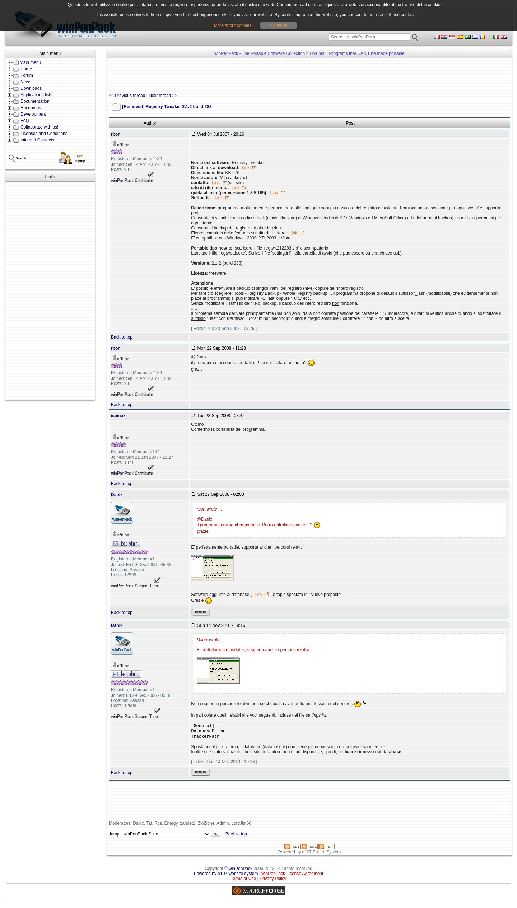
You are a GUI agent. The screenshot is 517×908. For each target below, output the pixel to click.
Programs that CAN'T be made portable (367, 53)
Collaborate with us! (39, 127)
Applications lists (36, 94)
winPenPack (240, 871)
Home (26, 68)
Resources (30, 107)
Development (33, 114)
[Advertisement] (50, 291)
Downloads (31, 88)
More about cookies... (234, 25)
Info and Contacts (37, 140)
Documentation (35, 101)
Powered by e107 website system (226, 876)
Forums (317, 53)
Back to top (121, 337)
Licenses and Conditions (43, 133)
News (25, 81)
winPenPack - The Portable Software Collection (259, 53)
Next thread (160, 95)
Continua (278, 25)
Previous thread (130, 95)
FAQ (24, 120)
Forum (26, 75)
